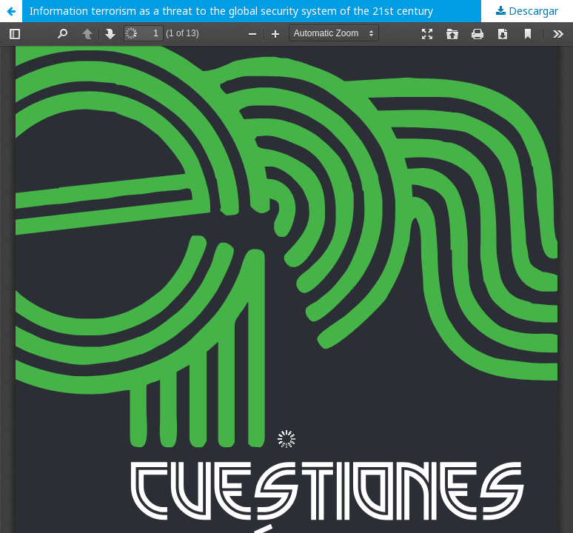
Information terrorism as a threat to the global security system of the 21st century (231, 11)
